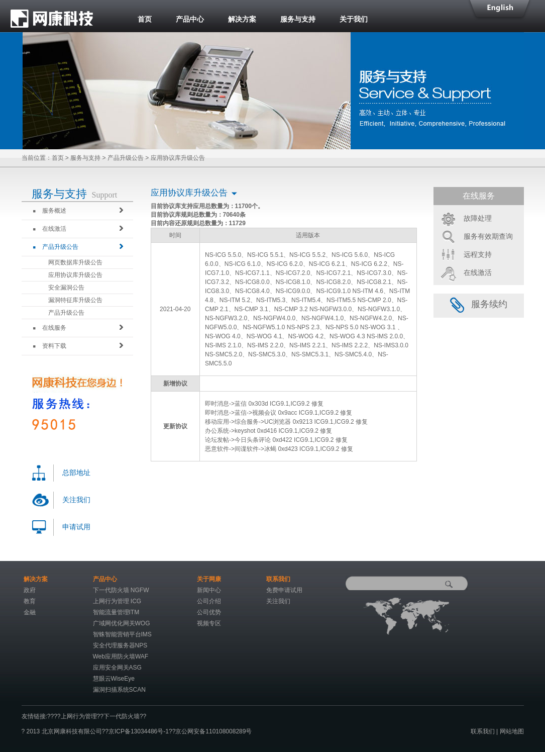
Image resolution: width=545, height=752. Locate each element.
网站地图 (512, 731)
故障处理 (478, 218)
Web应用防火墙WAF (121, 656)
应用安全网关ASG (117, 667)
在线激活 (49, 228)
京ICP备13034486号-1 (138, 731)
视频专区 (209, 623)
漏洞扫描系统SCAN (119, 689)
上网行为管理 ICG (117, 601)
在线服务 (49, 327)
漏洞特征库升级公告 (75, 300)
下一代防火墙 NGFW (121, 590)
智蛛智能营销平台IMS (122, 634)
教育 (30, 601)
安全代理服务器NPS (120, 645)
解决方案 (242, 19)
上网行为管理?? (82, 716)
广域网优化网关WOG (121, 623)
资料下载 (49, 345)
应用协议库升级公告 (75, 274)
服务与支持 (297, 19)
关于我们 (354, 19)
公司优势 (209, 612)
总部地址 (76, 473)
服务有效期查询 (488, 236)
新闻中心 (209, 590)
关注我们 (76, 500)
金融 (30, 612)
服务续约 (478, 304)
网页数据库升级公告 (75, 262)
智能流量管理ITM (116, 612)
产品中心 (190, 19)
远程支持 (478, 254)
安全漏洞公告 (66, 287)
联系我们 (483, 731)
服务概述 (49, 210)
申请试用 (76, 527)
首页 (145, 19)
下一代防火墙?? (124, 716)
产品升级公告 (125, 157)
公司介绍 (209, 601)
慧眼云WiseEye (114, 678)
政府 (30, 590)
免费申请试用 (284, 590)
